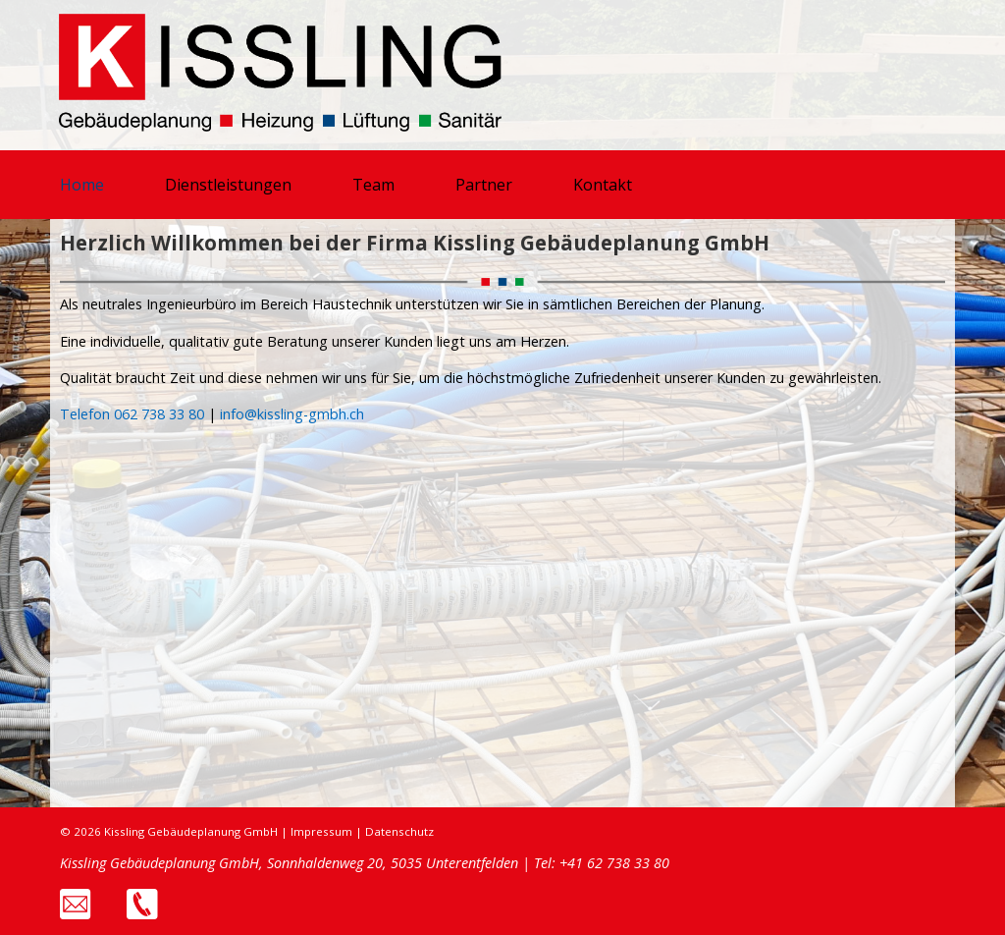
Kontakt (602, 184)
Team (373, 184)
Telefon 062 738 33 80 (132, 414)
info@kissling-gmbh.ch (292, 414)
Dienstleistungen (228, 184)
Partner (483, 184)
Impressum (321, 831)
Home (82, 184)
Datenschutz (399, 831)
